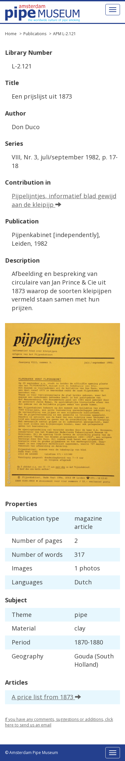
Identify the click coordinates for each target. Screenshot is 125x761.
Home (11, 34)
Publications (34, 34)
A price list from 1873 (46, 697)
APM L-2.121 (64, 34)
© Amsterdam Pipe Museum (31, 752)
